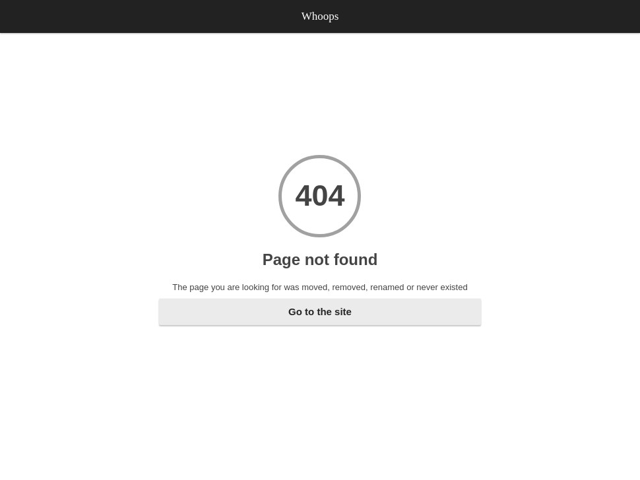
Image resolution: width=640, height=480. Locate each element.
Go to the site (320, 311)
